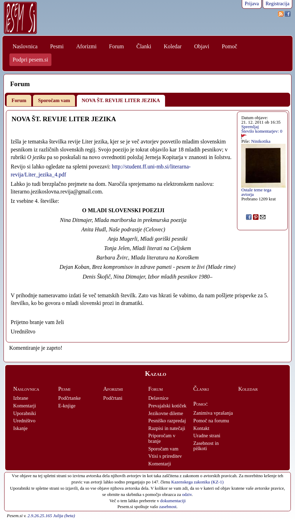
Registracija (277, 3)
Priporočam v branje (161, 438)
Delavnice (158, 398)
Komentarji (24, 405)
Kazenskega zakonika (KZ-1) (197, 482)
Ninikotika (260, 141)
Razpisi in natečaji (166, 428)
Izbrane (20, 398)
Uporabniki (24, 413)
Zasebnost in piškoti (206, 445)
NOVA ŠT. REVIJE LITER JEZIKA (121, 100)
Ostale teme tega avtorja (256, 192)
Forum (116, 46)
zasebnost (168, 506)
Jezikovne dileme (165, 413)
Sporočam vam (54, 100)
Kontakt (201, 428)
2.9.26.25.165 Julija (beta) (51, 515)
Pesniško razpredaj (167, 420)
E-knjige (67, 405)
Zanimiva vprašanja (213, 413)
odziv (187, 494)
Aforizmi (86, 46)
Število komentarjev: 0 (261, 131)
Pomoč (229, 46)
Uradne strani (206, 435)
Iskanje (20, 428)
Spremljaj (250, 126)
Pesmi (57, 46)
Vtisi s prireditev (165, 456)
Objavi (202, 46)
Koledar (173, 46)
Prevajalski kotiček (167, 405)
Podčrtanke (69, 398)
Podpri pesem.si (30, 60)
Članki (143, 46)
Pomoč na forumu (211, 420)
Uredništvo (24, 420)
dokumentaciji (173, 500)
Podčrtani (112, 398)
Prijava (252, 3)
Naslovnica (25, 46)
